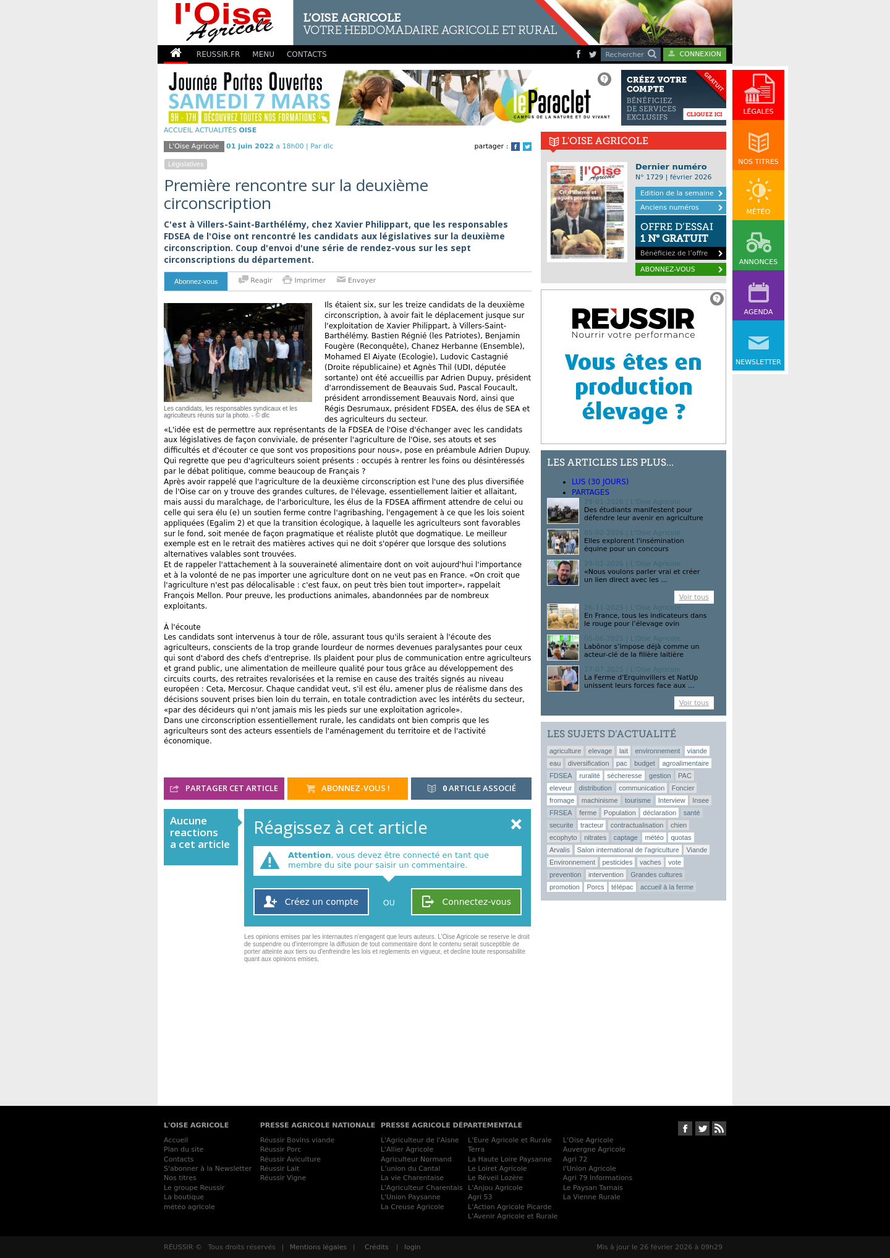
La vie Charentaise (412, 1178)
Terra (476, 1149)
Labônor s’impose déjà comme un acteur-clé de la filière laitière (641, 651)
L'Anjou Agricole (495, 1188)
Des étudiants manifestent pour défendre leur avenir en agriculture (643, 514)
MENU (263, 54)
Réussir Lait (280, 1169)
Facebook (515, 146)
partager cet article (224, 788)
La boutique (184, 1197)
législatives (185, 164)
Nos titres (180, 1178)
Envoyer (356, 280)
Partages (590, 492)
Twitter (527, 146)
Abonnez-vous (196, 281)
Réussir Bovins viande (297, 1140)
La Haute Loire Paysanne (510, 1159)
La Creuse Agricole (412, 1207)
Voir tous (694, 597)
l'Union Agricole (589, 1169)
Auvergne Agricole (594, 1149)
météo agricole (189, 1207)
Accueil (176, 1140)
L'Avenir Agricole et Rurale (512, 1216)
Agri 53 (480, 1197)
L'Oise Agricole (194, 146)
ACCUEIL (178, 130)
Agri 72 (575, 1159)
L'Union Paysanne (411, 1197)
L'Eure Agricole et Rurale (510, 1140)
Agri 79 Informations (597, 1178)
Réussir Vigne (283, 1178)
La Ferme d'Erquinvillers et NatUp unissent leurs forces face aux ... (641, 682)
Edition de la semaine (677, 193)
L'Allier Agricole (407, 1149)
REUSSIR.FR (218, 54)
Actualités (216, 130)
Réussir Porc (281, 1149)
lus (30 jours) (600, 481)
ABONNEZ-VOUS (667, 269)
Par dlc (321, 146)
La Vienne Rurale (592, 1197)
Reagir (256, 280)
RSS (719, 1128)
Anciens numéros (669, 207)
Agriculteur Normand (416, 1159)
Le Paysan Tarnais (593, 1188)
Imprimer (305, 280)
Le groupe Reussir (194, 1188)
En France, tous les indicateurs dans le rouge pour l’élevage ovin (645, 620)
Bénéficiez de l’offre (680, 236)
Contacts (179, 1159)
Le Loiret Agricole (497, 1169)
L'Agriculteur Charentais (422, 1188)
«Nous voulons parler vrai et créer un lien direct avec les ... (642, 576)
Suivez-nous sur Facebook (685, 1128)
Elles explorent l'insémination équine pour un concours (634, 545)
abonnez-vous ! (348, 788)
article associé (471, 788)
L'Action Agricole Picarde (510, 1207)
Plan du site (183, 1149)
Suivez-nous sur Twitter (702, 1128)
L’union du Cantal (411, 1169)
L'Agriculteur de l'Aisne (420, 1140)
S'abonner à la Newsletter (208, 1169)
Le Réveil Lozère (495, 1178)
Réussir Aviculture (290, 1159)
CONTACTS (307, 54)
